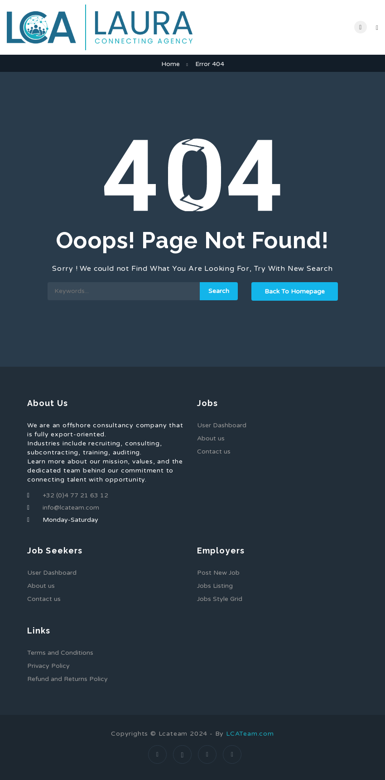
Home (170, 64)
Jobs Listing (215, 586)
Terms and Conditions (60, 653)
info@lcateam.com (71, 507)
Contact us (214, 451)
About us (211, 438)
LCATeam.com (250, 733)
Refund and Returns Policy (67, 679)
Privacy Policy (48, 666)
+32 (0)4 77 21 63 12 (75, 495)
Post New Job (218, 573)
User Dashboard (221, 425)
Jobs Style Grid (219, 599)
